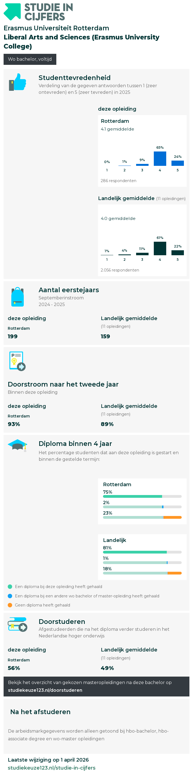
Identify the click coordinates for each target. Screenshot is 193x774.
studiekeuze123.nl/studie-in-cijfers (52, 768)
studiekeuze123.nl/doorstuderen (45, 690)
